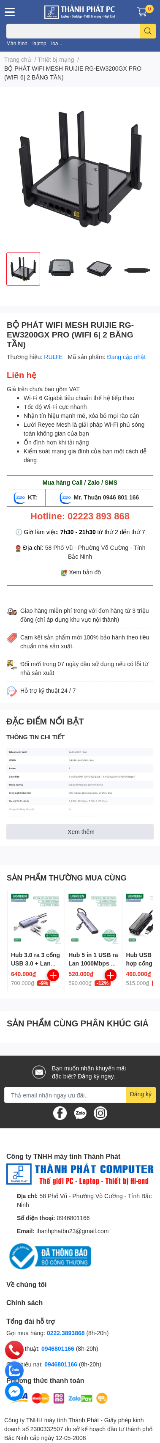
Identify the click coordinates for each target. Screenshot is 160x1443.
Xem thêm (81, 831)
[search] (148, 31)
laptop (39, 43)
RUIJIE (54, 356)
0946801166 (73, 1217)
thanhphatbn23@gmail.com (72, 1231)
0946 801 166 (121, 497)
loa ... (58, 43)
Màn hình (16, 43)
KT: (26, 497)
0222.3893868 (66, 1332)
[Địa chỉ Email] (80, 1095)
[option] (23, 269)
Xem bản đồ (85, 572)
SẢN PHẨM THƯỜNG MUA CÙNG (67, 877)
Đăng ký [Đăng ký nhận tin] (141, 1093)
